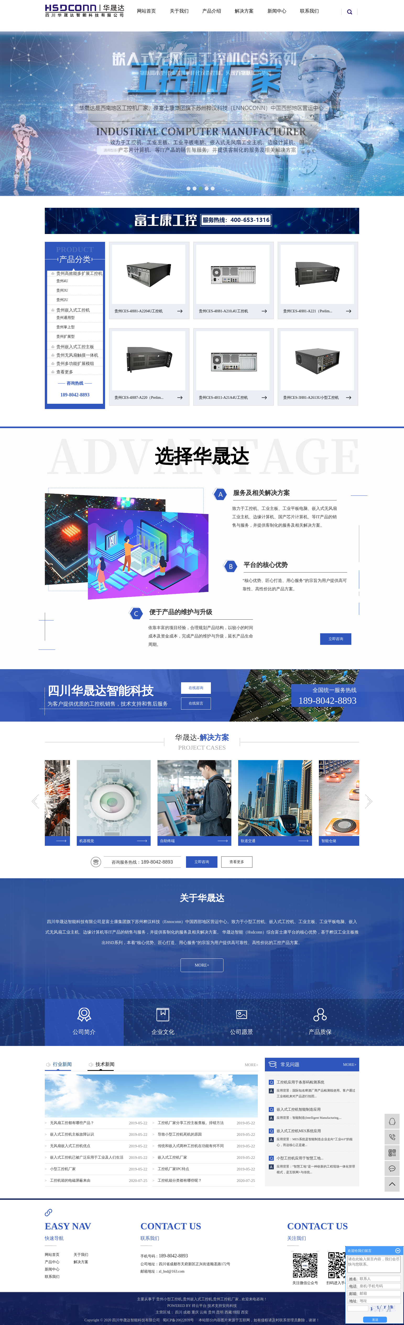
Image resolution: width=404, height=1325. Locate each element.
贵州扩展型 (65, 337)
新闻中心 (276, 11)
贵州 (212, 1312)
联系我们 (309, 11)
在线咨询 (196, 688)
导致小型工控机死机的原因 (180, 1134)
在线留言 (196, 703)
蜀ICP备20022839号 (178, 1320)
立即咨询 (336, 639)
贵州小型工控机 (169, 1299)
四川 (179, 1312)
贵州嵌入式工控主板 (75, 347)
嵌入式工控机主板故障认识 (72, 1134)
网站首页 (146, 11)
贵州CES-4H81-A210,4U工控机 (223, 311)
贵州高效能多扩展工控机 (79, 273)
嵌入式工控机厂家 (172, 1157)
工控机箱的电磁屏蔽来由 (70, 1180)
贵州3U (62, 290)
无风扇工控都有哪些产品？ (72, 1123)
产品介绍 (211, 11)
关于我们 (179, 11)
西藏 (229, 1312)
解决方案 (244, 11)
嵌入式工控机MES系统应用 (299, 1131)
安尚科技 (229, 1306)
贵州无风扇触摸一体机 (77, 355)
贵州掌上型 (65, 327)
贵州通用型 (65, 318)
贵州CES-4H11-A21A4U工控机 (223, 398)
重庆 (196, 1312)
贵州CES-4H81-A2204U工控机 (138, 311)
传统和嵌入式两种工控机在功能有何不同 (191, 1146)
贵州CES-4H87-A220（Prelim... (138, 398)
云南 (204, 1312)
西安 (244, 1312)
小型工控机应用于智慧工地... (300, 1159)
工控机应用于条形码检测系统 (300, 1083)
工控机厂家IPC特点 (173, 1169)
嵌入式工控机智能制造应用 (299, 1110)
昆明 (220, 1312)
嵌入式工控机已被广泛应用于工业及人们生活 (86, 1157)
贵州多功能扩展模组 (75, 363)
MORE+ (202, 965)
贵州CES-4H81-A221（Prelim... (307, 311)
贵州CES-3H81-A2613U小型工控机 (311, 398)
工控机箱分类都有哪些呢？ (180, 1180)
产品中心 (52, 1262)
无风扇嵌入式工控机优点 (70, 1146)
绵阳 (237, 1312)
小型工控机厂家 (63, 1169)
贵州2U (62, 300)
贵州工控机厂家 (226, 1299)
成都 (187, 1312)
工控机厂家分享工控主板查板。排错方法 (191, 1123)
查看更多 (64, 372)
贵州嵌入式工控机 (73, 310)
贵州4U (62, 281)
